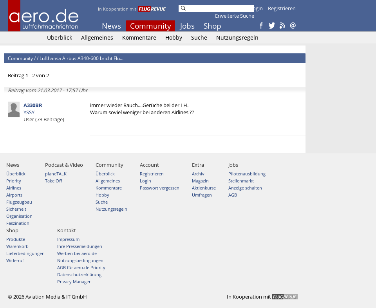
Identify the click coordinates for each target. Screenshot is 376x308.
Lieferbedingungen (25, 253)
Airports (14, 195)
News (111, 26)
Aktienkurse (204, 188)
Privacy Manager (73, 281)
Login (256, 8)
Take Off (53, 181)
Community (150, 26)
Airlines (13, 188)
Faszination (17, 223)
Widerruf (15, 260)
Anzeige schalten (245, 188)
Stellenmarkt (241, 181)
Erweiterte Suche (234, 15)
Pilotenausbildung (247, 174)
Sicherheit (16, 209)
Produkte (15, 239)
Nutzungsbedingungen (80, 260)
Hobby (173, 37)
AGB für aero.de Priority (81, 267)
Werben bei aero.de (77, 253)
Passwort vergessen (159, 188)
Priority (13, 181)
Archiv (198, 174)
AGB (232, 195)
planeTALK (56, 174)
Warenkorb (17, 246)
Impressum (68, 239)
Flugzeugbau (19, 202)
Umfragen (202, 195)
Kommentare (139, 37)
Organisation (19, 216)
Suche (199, 37)
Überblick (59, 37)
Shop (212, 26)
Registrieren (282, 8)
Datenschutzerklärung (79, 274)
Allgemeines (97, 37)
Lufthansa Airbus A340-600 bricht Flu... (81, 58)
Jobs (187, 26)
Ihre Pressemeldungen (79, 246)
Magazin (200, 181)
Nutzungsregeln (237, 37)
